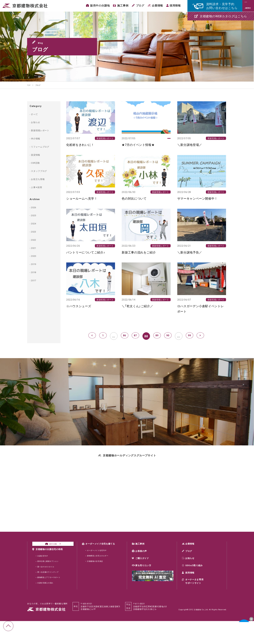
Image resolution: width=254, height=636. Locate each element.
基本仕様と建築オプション (50, 572)
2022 (35, 239)
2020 (35, 256)
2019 (35, 264)
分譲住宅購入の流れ (46, 597)
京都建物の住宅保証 (96, 564)
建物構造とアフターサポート (51, 591)
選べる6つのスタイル (47, 579)
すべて (36, 114)
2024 (35, 223)
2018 (35, 272)
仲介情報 (37, 138)
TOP (8, 626)
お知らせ (37, 122)
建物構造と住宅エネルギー (100, 558)
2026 (35, 207)
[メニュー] (248, 6)
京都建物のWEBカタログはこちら (220, 16)
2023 (35, 231)
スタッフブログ (41, 171)
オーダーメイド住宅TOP (99, 552)
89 (157, 336)
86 (124, 336)
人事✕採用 (38, 187)
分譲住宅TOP (43, 566)
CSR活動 (37, 162)
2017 (35, 280)
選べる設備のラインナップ (50, 585)
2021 (35, 248)
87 (135, 336)
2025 (35, 215)
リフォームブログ (43, 146)
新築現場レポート (43, 130)
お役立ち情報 (40, 179)
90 (168, 336)
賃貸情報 (37, 155)
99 (189, 336)
